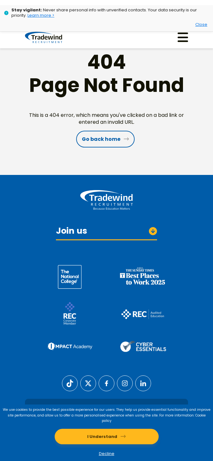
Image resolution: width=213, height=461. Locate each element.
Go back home (101, 139)
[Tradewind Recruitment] (45, 38)
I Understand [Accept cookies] (102, 437)
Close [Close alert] (201, 24)
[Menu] (183, 37)
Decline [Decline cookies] (106, 454)
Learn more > (40, 15)
